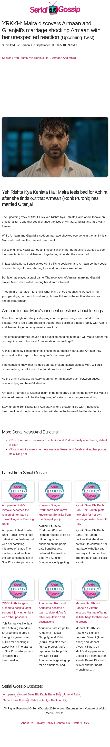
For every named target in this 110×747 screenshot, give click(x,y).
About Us (27, 723)
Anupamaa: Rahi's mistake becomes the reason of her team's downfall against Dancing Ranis (18, 514)
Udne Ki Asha (71, 694)
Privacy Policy (44, 723)
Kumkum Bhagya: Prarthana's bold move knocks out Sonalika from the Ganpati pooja (55, 512)
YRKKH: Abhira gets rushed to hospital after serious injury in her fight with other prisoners (17, 610)
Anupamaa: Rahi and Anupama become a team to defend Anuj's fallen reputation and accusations (52, 612)
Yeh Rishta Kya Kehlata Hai (31, 57)
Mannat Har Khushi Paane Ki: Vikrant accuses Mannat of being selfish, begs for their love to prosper (91, 612)
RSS (86, 723)
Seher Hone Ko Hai (15, 700)
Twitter (76, 723)
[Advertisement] (55, 89)
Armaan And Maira (64, 57)
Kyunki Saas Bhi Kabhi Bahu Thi (39, 694)
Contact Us (63, 723)
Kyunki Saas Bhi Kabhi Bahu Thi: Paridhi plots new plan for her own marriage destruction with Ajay (91, 514)
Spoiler (6, 57)
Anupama (9, 694)
